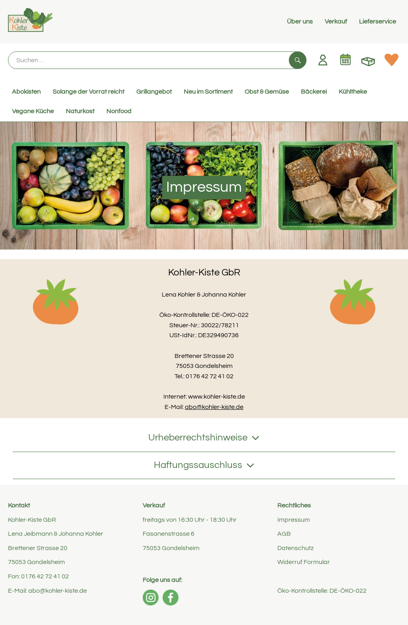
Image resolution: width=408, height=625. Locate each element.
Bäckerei (314, 91)
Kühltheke (353, 91)
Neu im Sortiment (208, 91)
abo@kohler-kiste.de (214, 407)
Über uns (300, 21)
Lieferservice (377, 21)
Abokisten (26, 91)
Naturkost (80, 111)
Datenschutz (295, 548)
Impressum (293, 520)
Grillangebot (154, 91)
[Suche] (157, 60)
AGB (284, 534)
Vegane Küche (33, 111)
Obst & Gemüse (267, 91)
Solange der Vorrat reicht (88, 91)
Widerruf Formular (303, 562)
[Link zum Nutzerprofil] (322, 59)
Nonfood (118, 111)
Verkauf (336, 21)
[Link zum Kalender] (345, 59)
